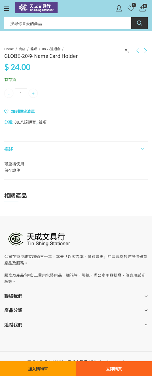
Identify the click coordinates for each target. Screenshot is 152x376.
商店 (22, 48)
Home (9, 48)
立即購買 (114, 368)
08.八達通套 (51, 48)
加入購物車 (38, 368)
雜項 (33, 48)
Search (139, 23)
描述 (8, 148)
